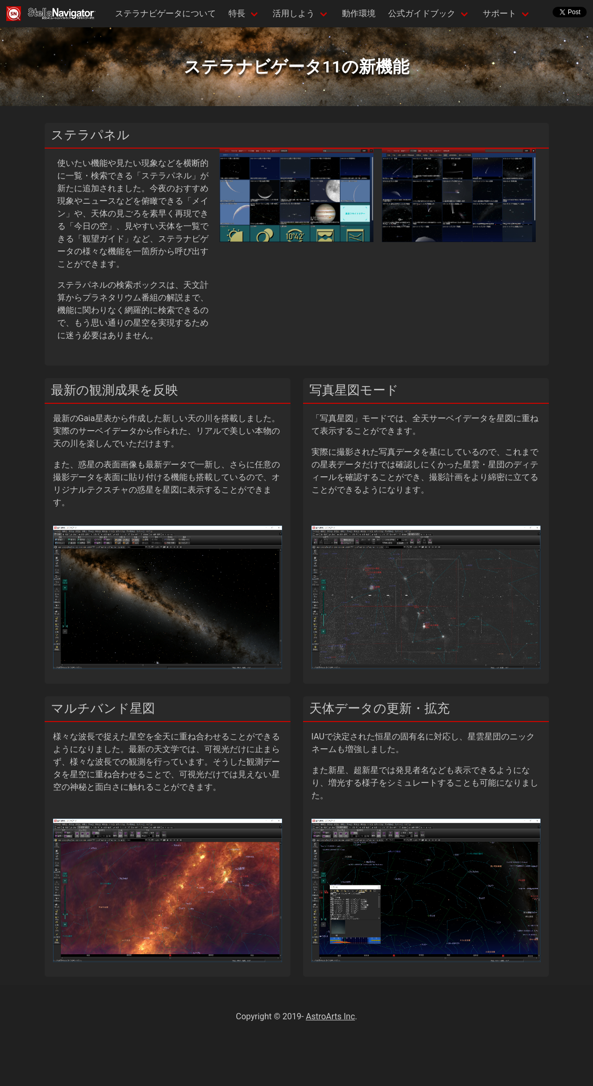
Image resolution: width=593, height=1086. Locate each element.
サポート (499, 13)
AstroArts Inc (330, 1016)
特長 (236, 13)
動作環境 (359, 13)
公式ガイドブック (421, 13)
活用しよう (294, 13)
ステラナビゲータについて (165, 13)
